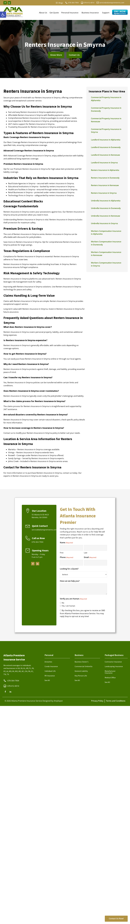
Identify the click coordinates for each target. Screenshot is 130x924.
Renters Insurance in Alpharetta (105, 170)
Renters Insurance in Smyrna (104, 193)
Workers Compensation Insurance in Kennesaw (106, 253)
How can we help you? (70, 581)
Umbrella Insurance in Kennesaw (105, 216)
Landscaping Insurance (114, 666)
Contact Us (74, 54)
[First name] (71, 548)
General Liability (81, 671)
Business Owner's (81, 662)
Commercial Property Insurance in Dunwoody (106, 109)
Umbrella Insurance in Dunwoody (106, 208)
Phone (66, 557)
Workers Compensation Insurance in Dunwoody (106, 243)
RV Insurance (50, 675)
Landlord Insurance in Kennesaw (105, 155)
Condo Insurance (51, 666)
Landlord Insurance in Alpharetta (105, 139)
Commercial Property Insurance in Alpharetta (106, 99)
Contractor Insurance (113, 662)
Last (85, 552)
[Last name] (95, 548)
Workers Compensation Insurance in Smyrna (106, 264)
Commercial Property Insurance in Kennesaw (106, 120)
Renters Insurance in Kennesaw (105, 185)
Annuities (48, 662)
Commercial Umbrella (83, 666)
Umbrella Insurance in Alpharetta (105, 200)
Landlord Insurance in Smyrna (104, 162)
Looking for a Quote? (69, 568)
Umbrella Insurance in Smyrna (104, 223)
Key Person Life (81, 675)
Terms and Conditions (115, 701)
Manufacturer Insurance (110, 672)
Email (90, 557)
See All (47, 680)
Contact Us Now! (116, 918)
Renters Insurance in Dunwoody (105, 178)
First (61, 552)
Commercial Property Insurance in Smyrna (106, 130)
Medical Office (110, 677)
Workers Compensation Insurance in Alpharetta (106, 232)
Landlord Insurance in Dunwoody (106, 147)
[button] (3, 15)
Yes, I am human (68, 606)
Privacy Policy (97, 701)
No (63, 603)
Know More (56, 54)
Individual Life (50, 671)
